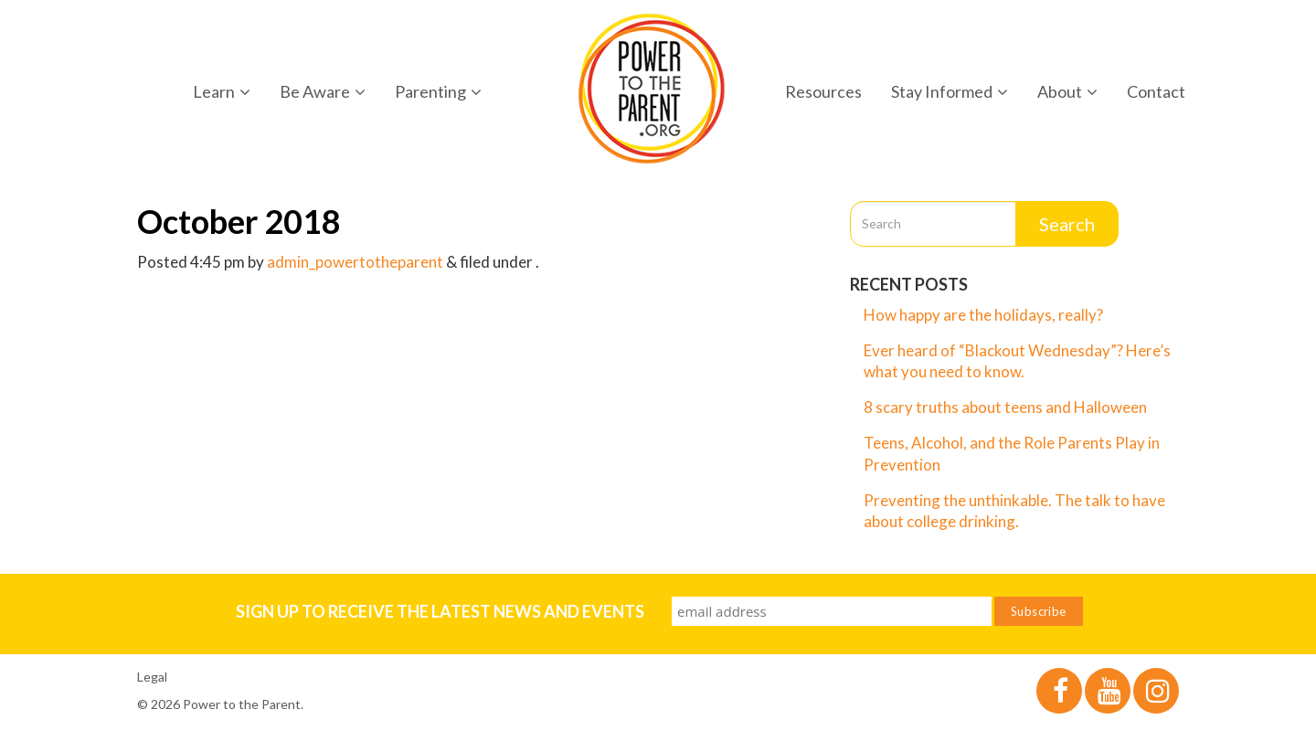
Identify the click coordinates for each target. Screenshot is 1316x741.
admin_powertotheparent (355, 261)
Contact (1156, 91)
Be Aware (323, 91)
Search (1067, 224)
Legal (152, 676)
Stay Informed (949, 91)
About (1067, 91)
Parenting (438, 91)
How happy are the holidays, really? (983, 314)
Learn (221, 91)
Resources (823, 91)
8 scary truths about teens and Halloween (1005, 407)
